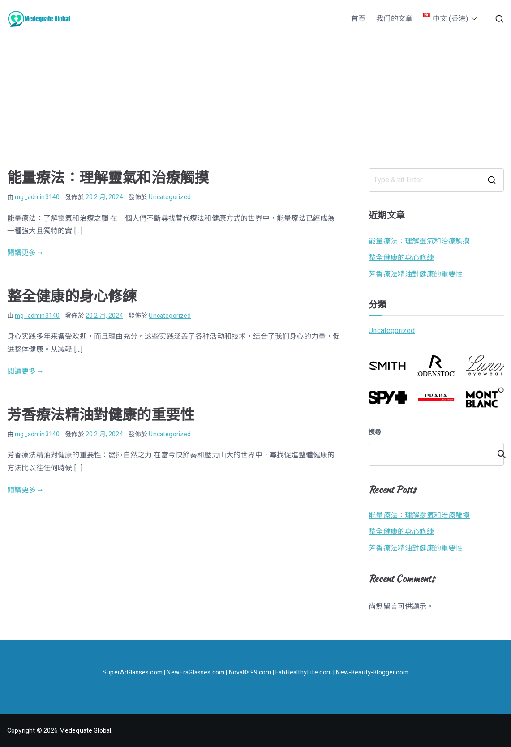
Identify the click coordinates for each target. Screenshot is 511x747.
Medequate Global (86, 730)
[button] (472, 19)
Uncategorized (170, 197)
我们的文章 (394, 18)
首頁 (358, 18)
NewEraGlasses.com (195, 672)
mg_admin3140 (37, 197)
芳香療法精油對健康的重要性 (100, 414)
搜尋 (375, 432)
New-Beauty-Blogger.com (372, 672)
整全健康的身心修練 (72, 296)
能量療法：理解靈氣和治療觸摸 (108, 177)
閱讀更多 (25, 253)
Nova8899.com (250, 672)
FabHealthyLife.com (303, 672)
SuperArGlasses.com (133, 672)
